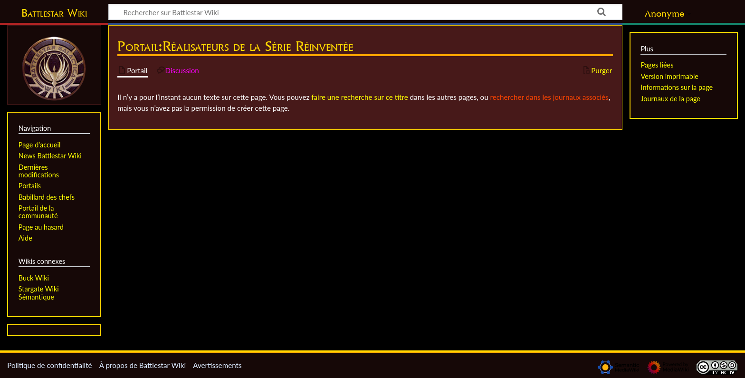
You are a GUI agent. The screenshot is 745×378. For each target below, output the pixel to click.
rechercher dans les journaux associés (549, 97)
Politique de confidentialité (49, 365)
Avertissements (217, 365)
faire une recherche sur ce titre (359, 97)
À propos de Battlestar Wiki (142, 365)
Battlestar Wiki (54, 12)
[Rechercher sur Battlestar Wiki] (365, 11)
